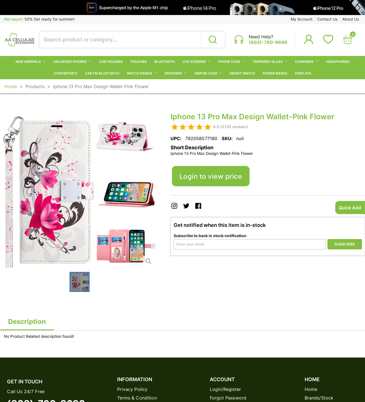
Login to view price (210, 176)
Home (10, 86)
